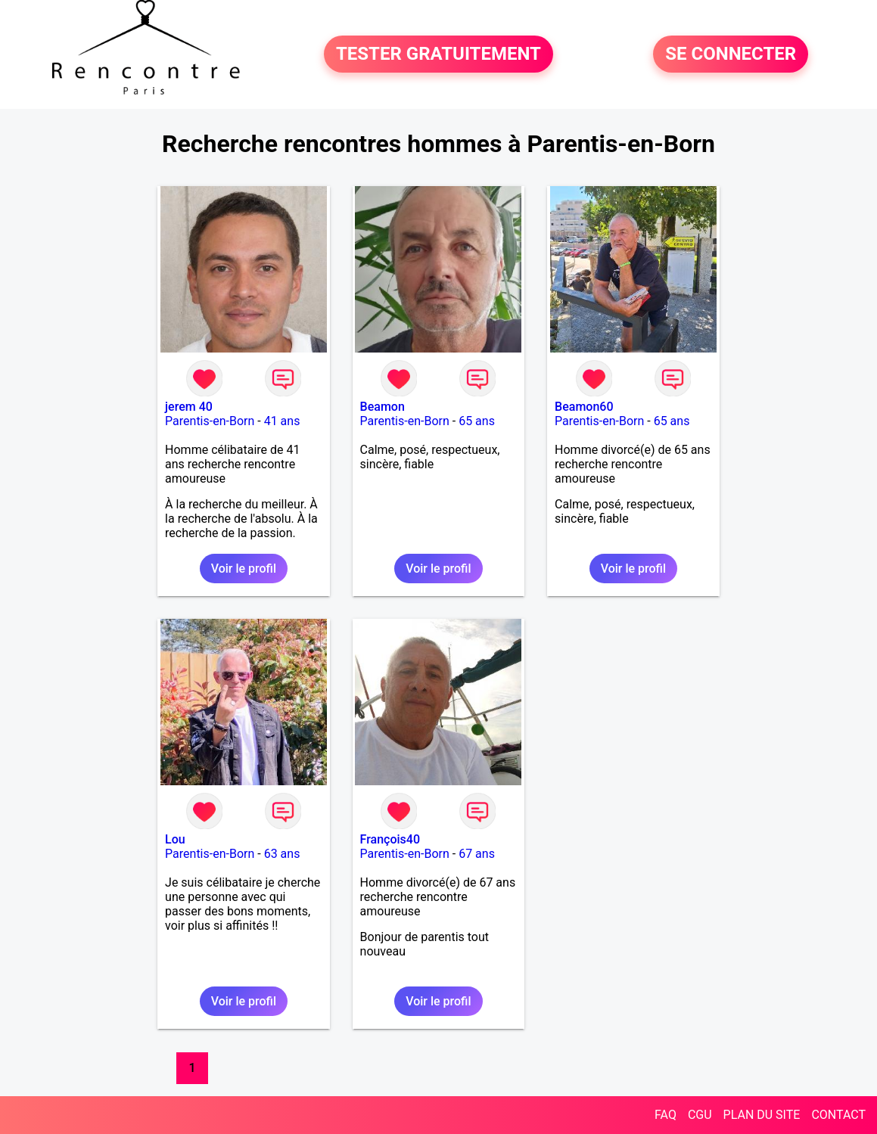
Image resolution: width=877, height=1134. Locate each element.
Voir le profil (243, 568)
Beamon (382, 406)
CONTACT (838, 1115)
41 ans (282, 421)
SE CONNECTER (730, 54)
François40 (390, 839)
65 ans (477, 421)
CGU (700, 1115)
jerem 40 (189, 406)
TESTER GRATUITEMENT (438, 54)
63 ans (282, 854)
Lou (175, 839)
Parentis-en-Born (209, 421)
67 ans (477, 854)
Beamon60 (584, 406)
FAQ (665, 1115)
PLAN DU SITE (762, 1115)
